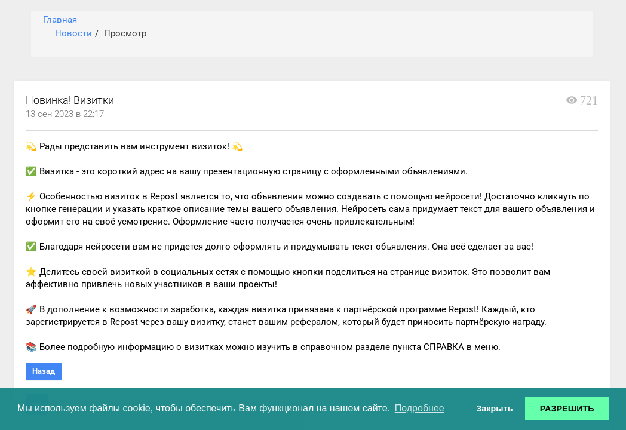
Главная (60, 19)
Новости (73, 33)
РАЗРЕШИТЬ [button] (567, 408)
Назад (43, 371)
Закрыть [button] (494, 408)
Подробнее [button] (419, 408)
